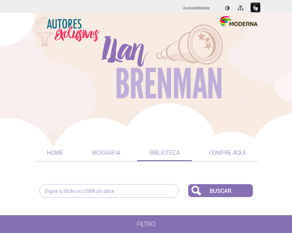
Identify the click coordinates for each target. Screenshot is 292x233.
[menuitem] (196, 8)
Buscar (220, 190)
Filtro (146, 224)
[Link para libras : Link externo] (255, 7)
